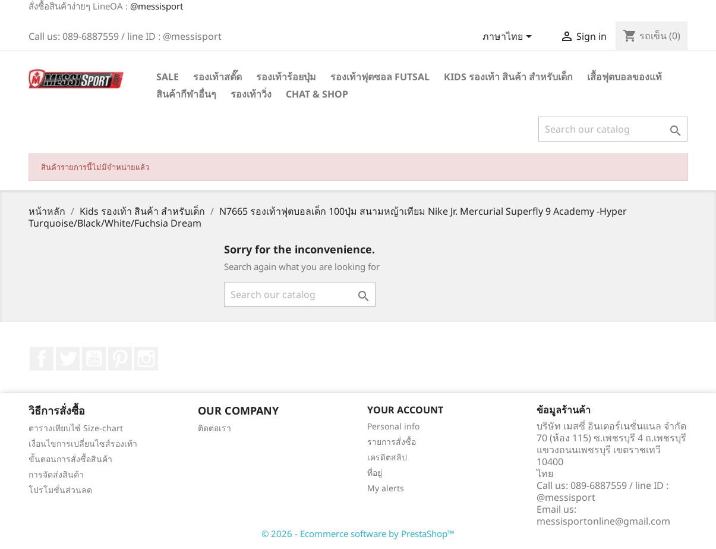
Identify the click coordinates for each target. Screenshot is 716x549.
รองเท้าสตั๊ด (217, 76)
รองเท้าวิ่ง (251, 94)
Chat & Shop (317, 94)
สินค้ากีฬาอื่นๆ (186, 94)
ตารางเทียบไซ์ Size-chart (76, 428)
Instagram (146, 359)
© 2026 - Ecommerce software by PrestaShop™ (358, 533)
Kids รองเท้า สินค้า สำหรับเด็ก (508, 76)
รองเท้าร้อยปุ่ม (286, 76)
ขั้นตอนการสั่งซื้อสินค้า (70, 459)
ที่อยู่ (374, 472)
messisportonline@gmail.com (603, 521)
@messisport (156, 6)
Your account (405, 409)
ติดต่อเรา (214, 428)
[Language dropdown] (509, 37)
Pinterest (120, 359)
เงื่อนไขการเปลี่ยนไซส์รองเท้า (83, 443)
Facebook (41, 359)
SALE (167, 76)
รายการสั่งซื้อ (391, 441)
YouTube (94, 359)
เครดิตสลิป (387, 457)
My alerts (385, 488)
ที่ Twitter (68, 359)
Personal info (393, 426)
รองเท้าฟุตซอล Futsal (380, 76)
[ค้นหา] (612, 129)
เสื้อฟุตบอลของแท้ (624, 76)
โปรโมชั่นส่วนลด (60, 489)
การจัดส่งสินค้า (56, 474)
